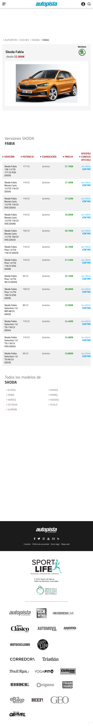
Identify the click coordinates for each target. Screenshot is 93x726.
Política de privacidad (40, 544)
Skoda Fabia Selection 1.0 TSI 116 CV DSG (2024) (11, 341)
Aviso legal (55, 544)
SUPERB (12, 409)
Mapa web (65, 544)
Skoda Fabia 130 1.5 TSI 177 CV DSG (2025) (10, 171)
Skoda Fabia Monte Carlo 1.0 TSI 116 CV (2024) (11, 187)
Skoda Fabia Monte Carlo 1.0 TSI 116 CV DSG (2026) (11, 219)
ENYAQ (54, 390)
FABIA (11, 395)
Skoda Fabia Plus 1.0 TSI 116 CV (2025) (11, 250)
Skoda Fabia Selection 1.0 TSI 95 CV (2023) (11, 358)
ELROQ (12, 390)
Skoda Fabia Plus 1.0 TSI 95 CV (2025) (10, 279)
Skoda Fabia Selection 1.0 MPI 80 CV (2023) (11, 309)
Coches (24, 40)
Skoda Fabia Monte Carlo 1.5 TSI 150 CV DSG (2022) (11, 235)
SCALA (53, 404)
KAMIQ (54, 395)
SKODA (36, 40)
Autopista (11, 40)
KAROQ (12, 400)
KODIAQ (54, 400)
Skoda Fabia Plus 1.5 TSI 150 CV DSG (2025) (10, 293)
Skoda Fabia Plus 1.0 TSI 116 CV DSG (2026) (10, 264)
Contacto (27, 544)
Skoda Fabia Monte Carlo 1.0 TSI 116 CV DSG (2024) (11, 203)
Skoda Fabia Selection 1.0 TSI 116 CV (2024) (11, 325)
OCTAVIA (12, 404)
